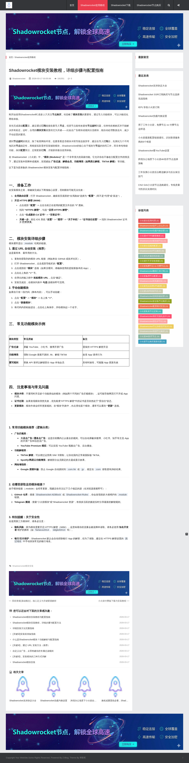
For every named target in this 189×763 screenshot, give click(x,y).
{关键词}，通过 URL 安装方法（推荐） (69, 645)
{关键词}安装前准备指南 (69, 634)
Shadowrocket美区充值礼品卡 (155, 386)
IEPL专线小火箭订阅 (148, 107)
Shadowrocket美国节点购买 (154, 401)
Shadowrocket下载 (120, 5)
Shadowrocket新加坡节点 (153, 311)
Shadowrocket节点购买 (149, 5)
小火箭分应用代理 (149, 290)
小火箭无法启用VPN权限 (152, 356)
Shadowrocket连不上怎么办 (154, 296)
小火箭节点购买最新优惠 (152, 411)
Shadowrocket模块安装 (22, 566)
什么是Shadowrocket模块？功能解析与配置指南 (69, 640)
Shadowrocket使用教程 (93, 5)
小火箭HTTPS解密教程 (152, 306)
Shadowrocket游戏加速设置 (154, 366)
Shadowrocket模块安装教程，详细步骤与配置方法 (69, 623)
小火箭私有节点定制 (150, 381)
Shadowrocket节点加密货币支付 (156, 396)
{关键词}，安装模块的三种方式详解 (69, 656)
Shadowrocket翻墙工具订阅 (154, 341)
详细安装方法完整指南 (69, 628)
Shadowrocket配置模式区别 (154, 376)
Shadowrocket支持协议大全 (152, 85)
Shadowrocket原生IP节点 (153, 391)
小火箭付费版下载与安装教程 (113, 601)
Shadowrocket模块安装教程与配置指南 (69, 617)
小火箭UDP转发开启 (150, 361)
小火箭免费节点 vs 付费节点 (154, 336)
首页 (72, 5)
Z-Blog (65, 758)
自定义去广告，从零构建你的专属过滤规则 (69, 651)
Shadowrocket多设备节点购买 (155, 371)
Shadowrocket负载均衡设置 (152, 116)
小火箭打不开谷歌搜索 (151, 331)
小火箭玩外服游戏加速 (151, 326)
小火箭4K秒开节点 (149, 406)
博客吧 (83, 758)
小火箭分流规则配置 (150, 316)
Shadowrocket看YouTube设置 (153, 150)
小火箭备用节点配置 (150, 346)
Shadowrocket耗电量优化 (153, 351)
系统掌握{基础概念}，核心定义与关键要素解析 (33, 601)
